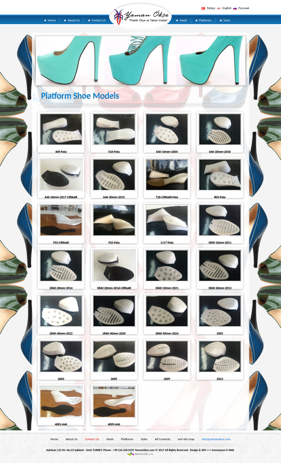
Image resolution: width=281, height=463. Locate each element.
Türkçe (211, 8)
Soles (226, 20)
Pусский (243, 8)
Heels (183, 20)
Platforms (205, 20)
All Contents (163, 439)
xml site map (186, 439)
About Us (74, 20)
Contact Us (99, 20)
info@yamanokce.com (216, 439)
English (226, 8)
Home (52, 20)
